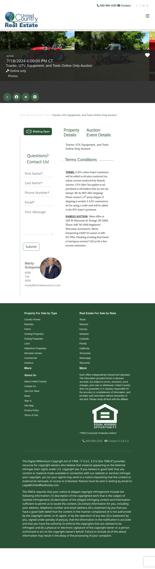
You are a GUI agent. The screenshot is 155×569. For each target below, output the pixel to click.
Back (22, 115)
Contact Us (30, 386)
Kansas (83, 329)
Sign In (28, 400)
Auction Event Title (39, 115)
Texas (83, 319)
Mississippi (85, 358)
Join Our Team (31, 391)
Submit (31, 246)
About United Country (35, 381)
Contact (124, 5)
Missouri (84, 324)
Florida (83, 343)
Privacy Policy (31, 410)
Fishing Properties (33, 338)
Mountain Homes (33, 353)
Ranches (28, 324)
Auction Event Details (99, 132)
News (27, 396)
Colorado (84, 338)
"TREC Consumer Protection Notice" (98, 433)
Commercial (30, 358)
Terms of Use (31, 415)
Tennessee (85, 353)
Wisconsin (85, 363)
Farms (27, 329)
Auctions (28, 363)
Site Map (28, 405)
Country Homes (32, 319)
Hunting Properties (34, 334)
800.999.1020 (92, 441)
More (27, 368)
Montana (84, 334)
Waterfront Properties (35, 348)
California (84, 348)
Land (27, 343)
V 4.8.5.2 (123, 441)
